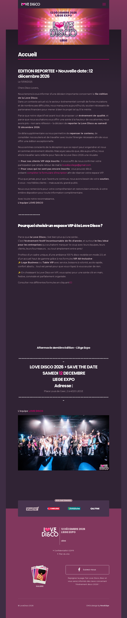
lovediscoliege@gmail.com (76, 165)
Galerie (39, 576)
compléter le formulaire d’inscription (47, 173)
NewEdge (104, 606)
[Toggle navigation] (104, 4)
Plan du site (64, 554)
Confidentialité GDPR (64, 550)
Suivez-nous (87, 569)
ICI (70, 282)
